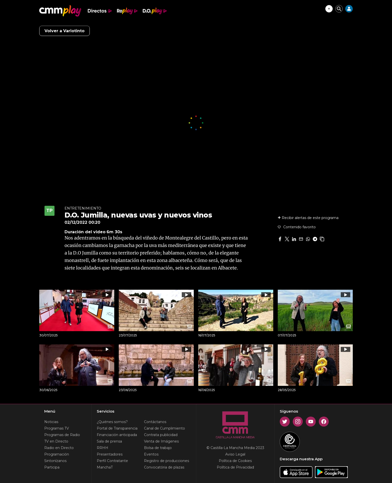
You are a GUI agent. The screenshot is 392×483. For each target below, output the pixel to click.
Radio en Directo (59, 448)
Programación (56, 454)
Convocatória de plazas (164, 467)
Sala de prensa (109, 441)
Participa (52, 467)
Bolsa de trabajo (158, 448)
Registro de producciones (166, 461)
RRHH (102, 448)
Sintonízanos (55, 461)
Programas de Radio (62, 435)
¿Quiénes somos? (112, 422)
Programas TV (56, 428)
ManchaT (105, 467)
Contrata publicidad (161, 435)
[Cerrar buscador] (339, 8)
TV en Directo (56, 441)
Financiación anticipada (117, 435)
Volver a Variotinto (64, 30)
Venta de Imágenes (161, 441)
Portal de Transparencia (117, 428)
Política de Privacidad (235, 467)
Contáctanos (155, 422)
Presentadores (109, 454)
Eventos (151, 454)
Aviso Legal (235, 454)
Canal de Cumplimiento (164, 428)
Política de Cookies (235, 461)
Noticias (51, 422)
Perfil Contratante (112, 461)
